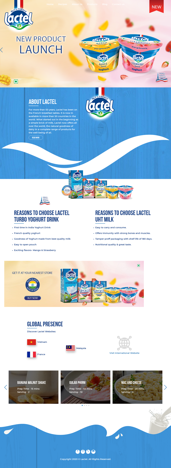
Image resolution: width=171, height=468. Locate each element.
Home (50, 4)
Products (92, 4)
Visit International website (124, 353)
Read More (35, 137)
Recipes (62, 4)
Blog (104, 4)
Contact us (118, 4)
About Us (77, 4)
